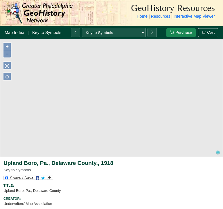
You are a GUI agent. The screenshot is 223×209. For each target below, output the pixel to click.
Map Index (14, 32)
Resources (160, 16)
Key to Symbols (46, 32)
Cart (208, 32)
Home (142, 16)
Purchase (181, 32)
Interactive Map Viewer (194, 16)
